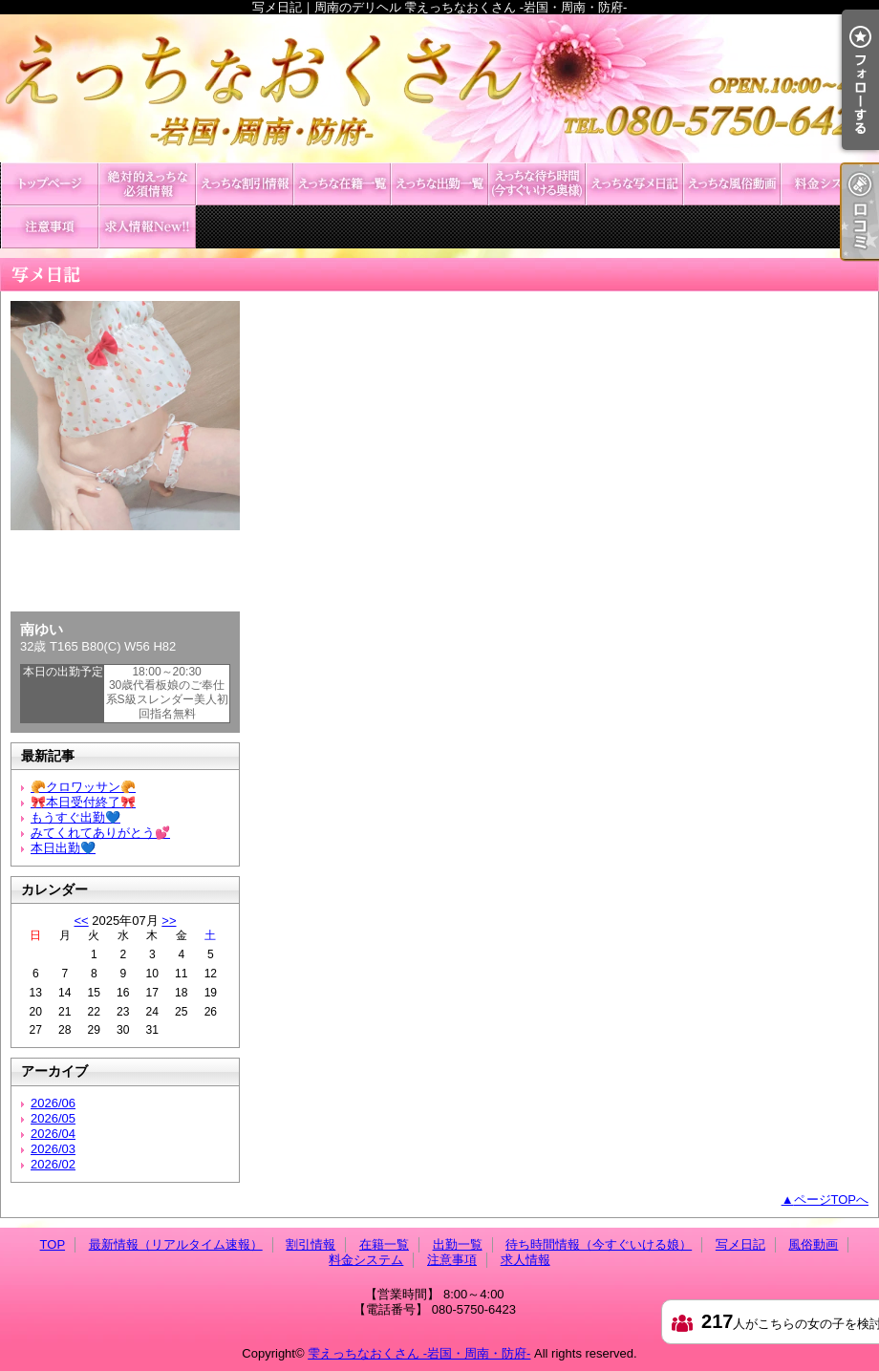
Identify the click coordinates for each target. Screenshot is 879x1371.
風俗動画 (732, 183)
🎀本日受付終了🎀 (83, 802)
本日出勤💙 (63, 848)
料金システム (829, 183)
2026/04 (53, 1133)
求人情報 (147, 226)
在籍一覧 (342, 183)
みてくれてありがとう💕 (100, 832)
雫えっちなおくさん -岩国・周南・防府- (419, 1353)
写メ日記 (634, 183)
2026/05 (53, 1118)
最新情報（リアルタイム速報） (147, 183)
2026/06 (53, 1103)
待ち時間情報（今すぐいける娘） (537, 183)
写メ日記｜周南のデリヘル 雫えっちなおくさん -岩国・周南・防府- (439, 88)
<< (81, 920)
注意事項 (49, 226)
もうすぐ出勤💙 (75, 817)
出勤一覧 (439, 183)
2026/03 (53, 1149)
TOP (49, 183)
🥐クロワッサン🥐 (83, 787)
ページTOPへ (831, 1199)
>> (168, 920)
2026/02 (53, 1164)
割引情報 (244, 183)
